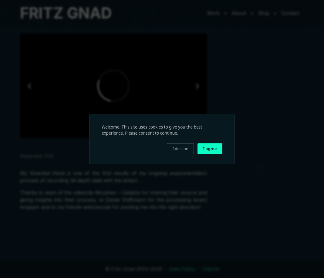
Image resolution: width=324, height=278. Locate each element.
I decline (180, 148)
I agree (210, 148)
